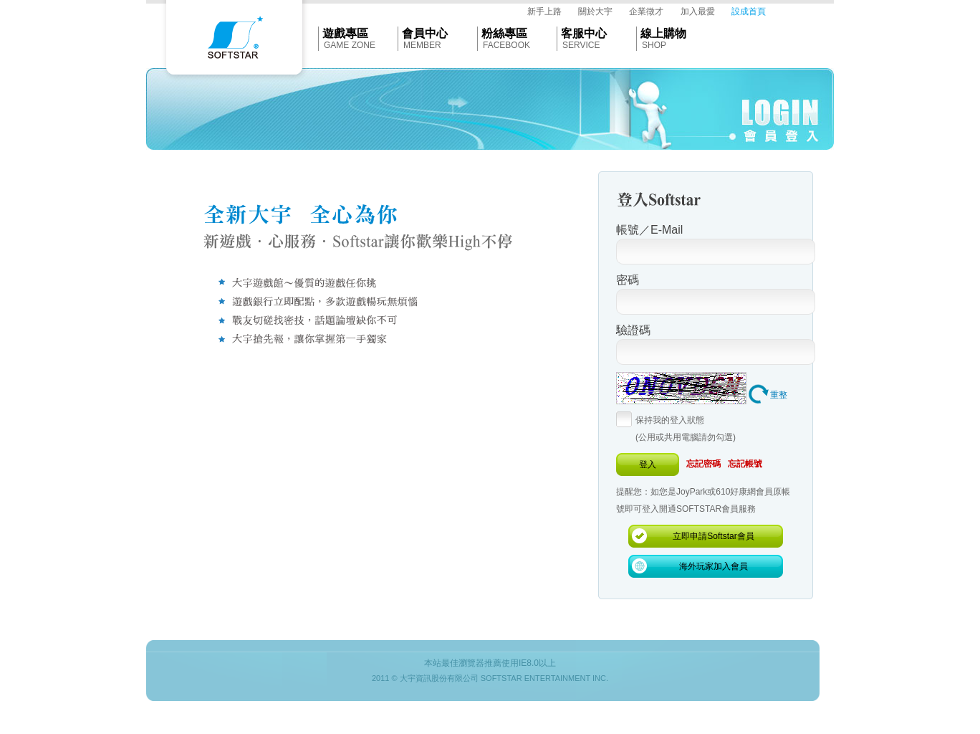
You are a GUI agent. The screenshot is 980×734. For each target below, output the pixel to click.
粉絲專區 (504, 33)
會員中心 (425, 33)
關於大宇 (595, 11)
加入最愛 (698, 11)
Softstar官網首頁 (234, 41)
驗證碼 (633, 330)
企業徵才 (646, 11)
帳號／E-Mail (649, 230)
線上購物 (663, 33)
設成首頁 (748, 11)
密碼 (627, 280)
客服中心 (584, 33)
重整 (778, 395)
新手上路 (544, 11)
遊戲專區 (345, 33)
